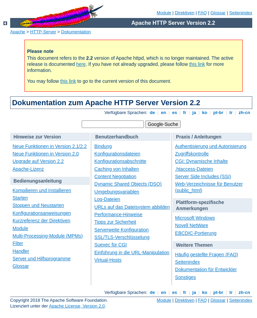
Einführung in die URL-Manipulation (131, 252)
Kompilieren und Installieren (42, 190)
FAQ (202, 12)
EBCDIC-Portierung (195, 233)
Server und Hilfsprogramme (42, 258)
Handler (21, 251)
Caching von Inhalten (116, 169)
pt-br (218, 112)
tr (231, 112)
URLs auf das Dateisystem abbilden (132, 207)
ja (194, 112)
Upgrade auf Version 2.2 (38, 161)
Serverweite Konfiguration (121, 229)
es (174, 112)
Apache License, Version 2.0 (77, 305)
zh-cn (244, 112)
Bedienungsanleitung (38, 181)
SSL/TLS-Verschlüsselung (122, 237)
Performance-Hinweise (118, 214)
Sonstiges (185, 277)
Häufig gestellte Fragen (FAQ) (206, 254)
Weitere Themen (194, 245)
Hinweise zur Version (37, 136)
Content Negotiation (115, 176)
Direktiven (185, 12)
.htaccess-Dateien (194, 169)
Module (164, 12)
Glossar (218, 12)
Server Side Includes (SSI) (203, 176)
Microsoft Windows (195, 218)
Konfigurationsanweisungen (42, 213)
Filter (18, 243)
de (152, 112)
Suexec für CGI (110, 244)
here (81, 64)
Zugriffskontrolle (192, 153)
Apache (17, 31)
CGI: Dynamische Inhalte (201, 161)
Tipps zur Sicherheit (115, 222)
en (163, 112)
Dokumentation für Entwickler (206, 269)
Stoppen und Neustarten (38, 205)
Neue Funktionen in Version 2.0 (46, 153)
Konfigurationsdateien (117, 153)
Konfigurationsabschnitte (120, 161)
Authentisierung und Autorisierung (210, 146)
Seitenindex (240, 12)
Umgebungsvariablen (116, 191)
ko (204, 112)
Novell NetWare (191, 225)
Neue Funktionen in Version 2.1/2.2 (50, 146)
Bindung (103, 146)
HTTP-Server (43, 31)
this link (197, 64)
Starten (20, 198)
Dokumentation (76, 31)
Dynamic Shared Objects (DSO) (127, 184)
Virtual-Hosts (107, 260)
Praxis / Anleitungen (198, 136)
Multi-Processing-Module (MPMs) (48, 236)
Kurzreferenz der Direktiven (41, 220)
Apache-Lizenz (28, 169)
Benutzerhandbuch (116, 136)
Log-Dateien (107, 199)
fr (184, 112)
